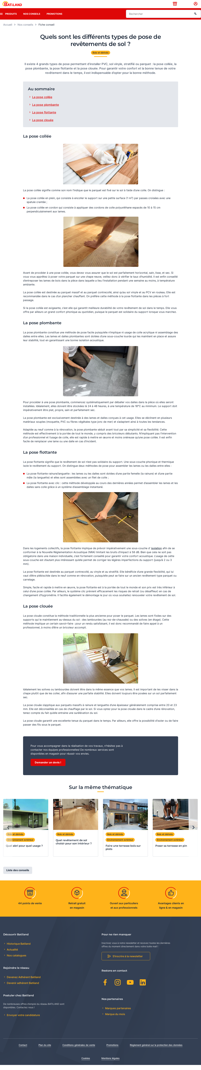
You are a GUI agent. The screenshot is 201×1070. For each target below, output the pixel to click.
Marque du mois (114, 1019)
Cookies (85, 1063)
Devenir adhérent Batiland (22, 988)
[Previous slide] (7, 833)
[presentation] (1, 19)
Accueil (7, 29)
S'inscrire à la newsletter (128, 961)
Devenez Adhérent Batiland (23, 982)
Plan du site (45, 1050)
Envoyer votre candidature (23, 1020)
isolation (156, 553)
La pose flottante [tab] (44, 117)
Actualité (12, 954)
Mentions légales (110, 1063)
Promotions (54, 18)
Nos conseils (31, 18)
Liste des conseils (17, 875)
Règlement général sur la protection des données (156, 1050)
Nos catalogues (16, 960)
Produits (11, 18)
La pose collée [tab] (42, 102)
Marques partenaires (117, 1013)
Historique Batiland (18, 948)
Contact (23, 1050)
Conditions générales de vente (78, 1050)
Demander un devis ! (48, 767)
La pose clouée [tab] (42, 125)
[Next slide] (193, 833)
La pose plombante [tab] (45, 109)
